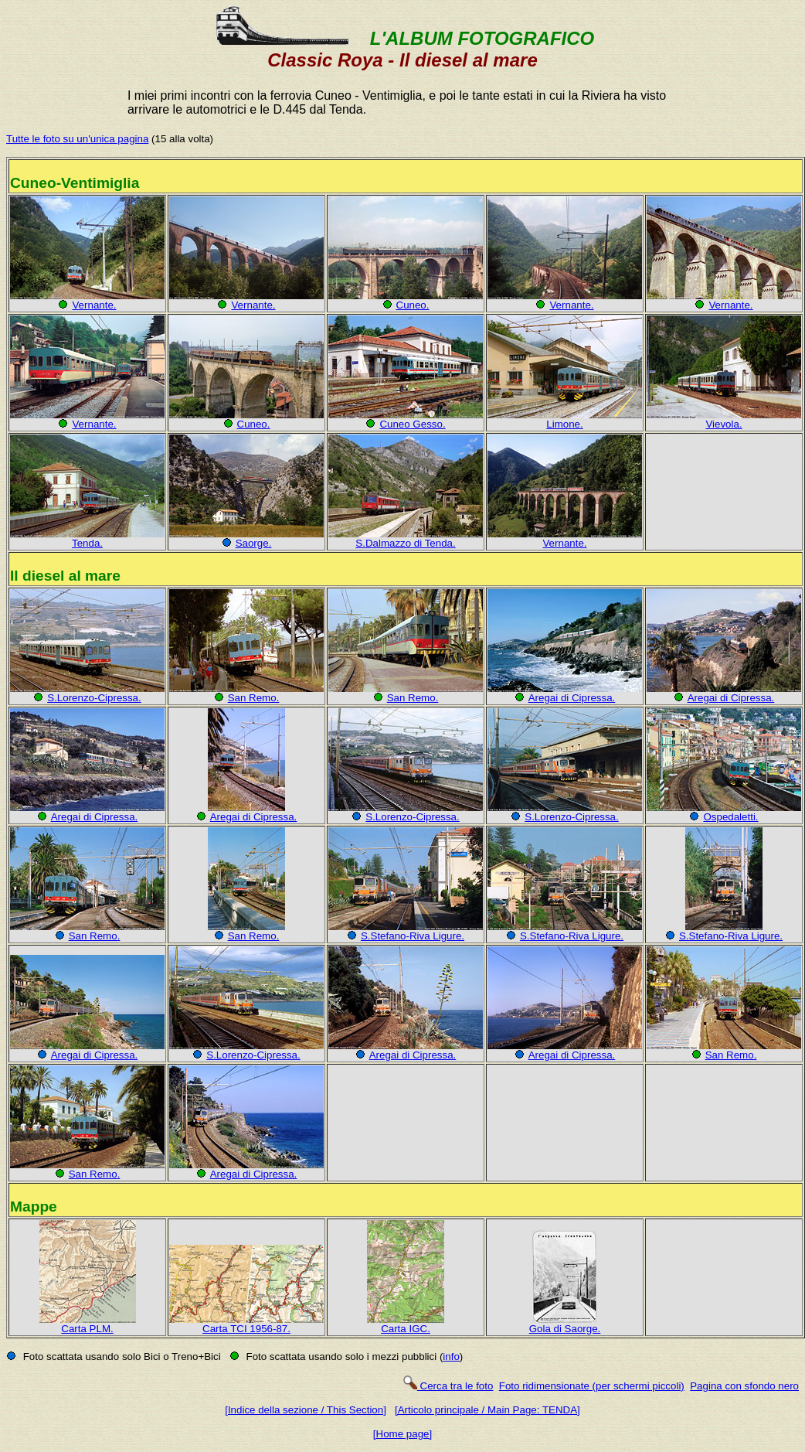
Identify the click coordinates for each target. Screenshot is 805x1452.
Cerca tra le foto (448, 1386)
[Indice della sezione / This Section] (305, 1410)
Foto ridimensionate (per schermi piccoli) (591, 1386)
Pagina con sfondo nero (744, 1386)
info (451, 1356)
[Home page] (402, 1434)
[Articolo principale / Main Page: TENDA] (487, 1410)
